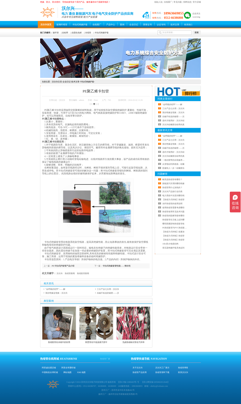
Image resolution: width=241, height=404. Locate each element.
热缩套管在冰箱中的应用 (59, 342)
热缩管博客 (183, 367)
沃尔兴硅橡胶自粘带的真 (173, 124)
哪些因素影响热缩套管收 (173, 224)
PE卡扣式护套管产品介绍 (63, 266)
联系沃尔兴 (183, 372)
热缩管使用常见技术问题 (173, 211)
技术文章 (175, 24)
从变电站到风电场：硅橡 (173, 164)
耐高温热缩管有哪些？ (172, 179)
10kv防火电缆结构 (170, 244)
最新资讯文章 (165, 130)
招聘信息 (187, 2)
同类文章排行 (165, 98)
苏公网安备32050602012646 (155, 382)
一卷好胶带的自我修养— (173, 160)
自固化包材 (77, 32)
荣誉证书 (147, 24)
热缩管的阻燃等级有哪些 (173, 215)
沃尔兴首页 (46, 24)
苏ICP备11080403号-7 (128, 382)
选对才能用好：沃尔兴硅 (173, 120)
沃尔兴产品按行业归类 (172, 191)
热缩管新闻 (70, 273)
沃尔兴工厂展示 (162, 367)
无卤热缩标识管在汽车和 (133, 342)
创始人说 (158, 2)
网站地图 (67, 372)
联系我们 (188, 24)
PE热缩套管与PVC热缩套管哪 (175, 228)
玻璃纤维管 (61, 24)
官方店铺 (197, 2)
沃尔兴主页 (57, 82)
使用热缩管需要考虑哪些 (173, 207)
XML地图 (81, 372)
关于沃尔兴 (138, 367)
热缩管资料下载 (162, 372)
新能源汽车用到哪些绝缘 (173, 183)
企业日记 (133, 24)
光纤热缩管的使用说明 (172, 203)
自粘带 (65, 32)
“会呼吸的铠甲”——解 (55, 289)
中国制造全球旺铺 (50, 372)
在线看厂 (168, 2)
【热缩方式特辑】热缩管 (173, 199)
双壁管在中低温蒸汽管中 (96, 342)
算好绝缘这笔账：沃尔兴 (56, 293)
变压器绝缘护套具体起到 (173, 248)
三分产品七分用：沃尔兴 (108, 289)
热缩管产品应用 (140, 372)
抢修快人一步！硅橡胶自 (173, 168)
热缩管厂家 (105, 359)
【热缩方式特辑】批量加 (173, 232)
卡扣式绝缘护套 (80, 24)
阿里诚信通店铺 (49, 367)
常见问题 (178, 2)
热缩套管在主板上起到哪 (173, 219)
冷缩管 (88, 32)
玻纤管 (56, 32)
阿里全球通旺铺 (68, 367)
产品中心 (110, 24)
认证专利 (161, 24)
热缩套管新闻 (83, 273)
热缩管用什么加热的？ (172, 187)
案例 (122, 24)
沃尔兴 (60, 273)
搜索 (197, 32)
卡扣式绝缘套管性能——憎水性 (116, 266)
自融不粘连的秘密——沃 (108, 293)
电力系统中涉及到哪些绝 (173, 195)
